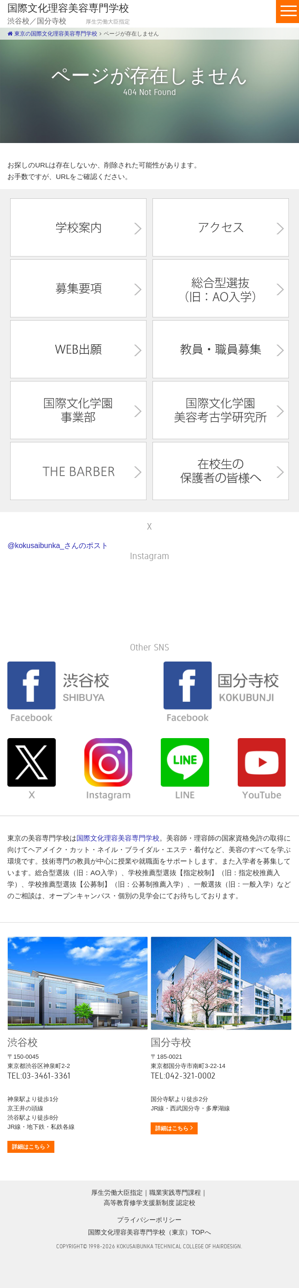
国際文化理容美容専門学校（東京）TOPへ (149, 1232)
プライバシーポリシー (149, 1219)
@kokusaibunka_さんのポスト (57, 545)
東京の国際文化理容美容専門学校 (52, 33)
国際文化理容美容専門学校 (117, 838)
